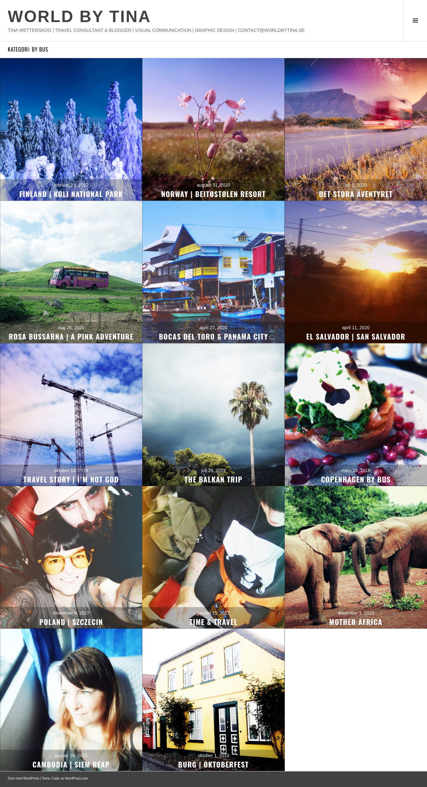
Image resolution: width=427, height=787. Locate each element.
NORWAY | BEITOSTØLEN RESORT (213, 194)
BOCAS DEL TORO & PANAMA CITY (213, 336)
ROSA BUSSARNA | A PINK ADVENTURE (71, 336)
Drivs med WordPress (23, 778)
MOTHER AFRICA (355, 622)
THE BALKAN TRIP (214, 479)
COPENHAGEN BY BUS (356, 479)
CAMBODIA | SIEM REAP (71, 764)
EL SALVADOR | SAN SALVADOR (355, 336)
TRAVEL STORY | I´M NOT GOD (71, 479)
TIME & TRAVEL (214, 622)
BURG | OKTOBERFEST (213, 764)
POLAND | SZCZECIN (71, 622)
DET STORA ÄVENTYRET (356, 194)
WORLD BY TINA (79, 16)
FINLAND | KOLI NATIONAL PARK (71, 194)
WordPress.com (76, 778)
